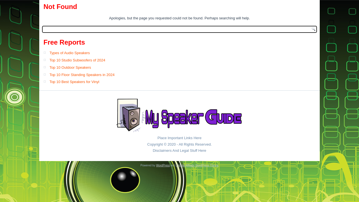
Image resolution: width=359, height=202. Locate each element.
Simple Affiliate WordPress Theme (197, 165)
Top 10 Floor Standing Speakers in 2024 (81, 75)
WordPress (163, 165)
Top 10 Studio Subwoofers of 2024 (77, 60)
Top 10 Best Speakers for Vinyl (74, 82)
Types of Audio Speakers (69, 53)
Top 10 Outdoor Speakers (70, 67)
